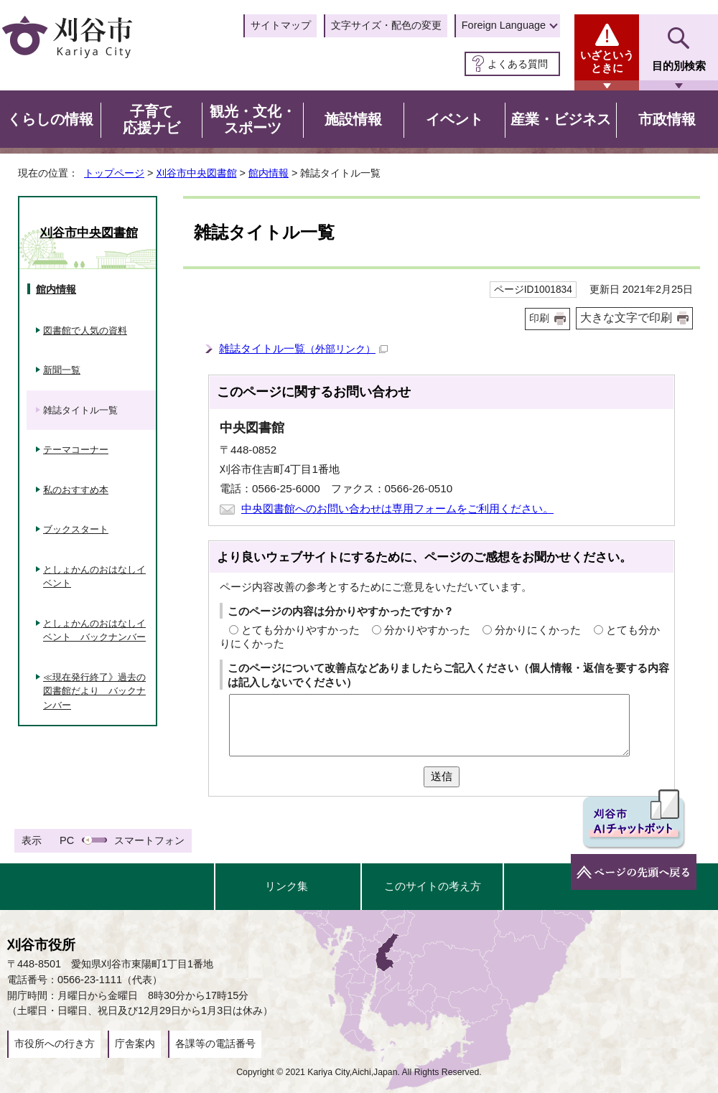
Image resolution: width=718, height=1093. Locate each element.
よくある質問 (518, 64)
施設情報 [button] (353, 119)
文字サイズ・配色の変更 (386, 25)
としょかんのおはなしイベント (94, 576)
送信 (441, 776)
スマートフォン (149, 840)
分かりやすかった (427, 630)
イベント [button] (454, 119)
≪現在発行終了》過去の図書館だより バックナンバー (94, 691)
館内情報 (268, 173)
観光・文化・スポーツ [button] (253, 119)
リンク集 (286, 886)
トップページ (114, 173)
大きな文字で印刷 (626, 317)
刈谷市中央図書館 (197, 173)
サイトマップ (281, 25)
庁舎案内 (135, 1043)
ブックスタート (75, 529)
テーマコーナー (75, 449)
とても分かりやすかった (300, 630)
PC (67, 840)
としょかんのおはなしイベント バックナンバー (94, 630)
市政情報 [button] (667, 119)
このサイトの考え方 (432, 886)
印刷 (539, 318)
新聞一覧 (61, 370)
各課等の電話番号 (215, 1043)
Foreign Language (504, 25)
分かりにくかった (538, 630)
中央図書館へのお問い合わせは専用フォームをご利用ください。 (397, 508)
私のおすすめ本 (75, 489)
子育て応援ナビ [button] (151, 119)
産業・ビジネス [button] (560, 119)
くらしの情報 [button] (50, 119)
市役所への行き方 (54, 1043)
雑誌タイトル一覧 (303, 348)
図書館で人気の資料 (85, 330)
